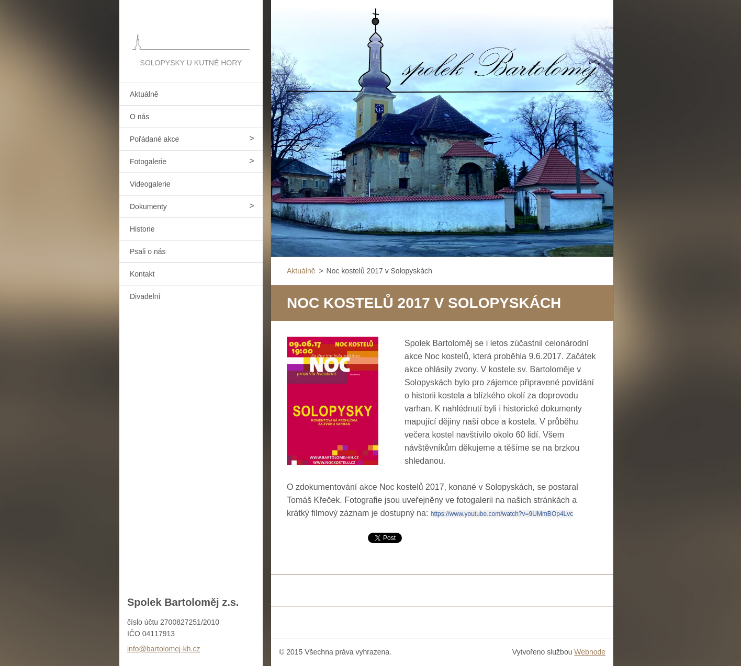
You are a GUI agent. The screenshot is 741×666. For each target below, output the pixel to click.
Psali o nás (147, 251)
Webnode (589, 652)
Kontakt (142, 274)
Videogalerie (150, 184)
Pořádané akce (154, 139)
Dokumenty (148, 206)
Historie (142, 229)
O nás (139, 116)
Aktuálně (144, 94)
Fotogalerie (148, 161)
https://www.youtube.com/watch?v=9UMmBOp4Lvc (502, 514)
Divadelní (145, 296)
